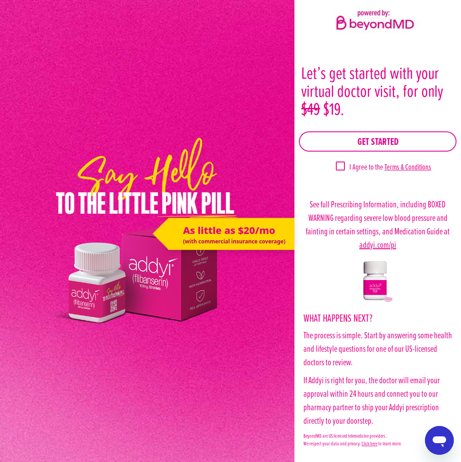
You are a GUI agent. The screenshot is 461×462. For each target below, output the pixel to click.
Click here (369, 443)
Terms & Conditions (407, 166)
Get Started (377, 141)
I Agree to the (390, 166)
